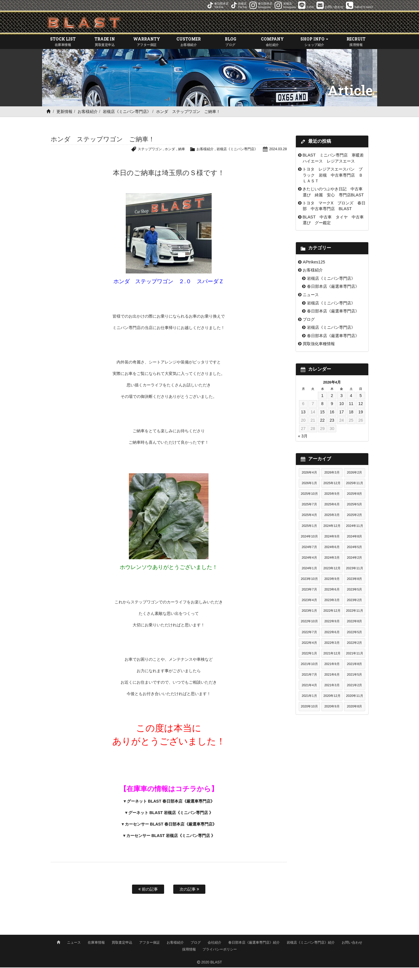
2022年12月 (331, 611)
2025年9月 (331, 494)
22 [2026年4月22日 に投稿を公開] (322, 421)
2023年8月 (354, 579)
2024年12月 (331, 526)
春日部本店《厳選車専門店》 (333, 287)
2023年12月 (331, 569)
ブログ (309, 320)
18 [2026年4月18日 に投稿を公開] (351, 412)
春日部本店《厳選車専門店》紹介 (254, 943)
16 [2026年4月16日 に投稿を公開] (332, 412)
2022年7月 (309, 632)
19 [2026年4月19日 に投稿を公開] (360, 412)
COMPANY (272, 42)
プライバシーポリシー (219, 950)
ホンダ (163, 150)
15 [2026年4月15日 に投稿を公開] (322, 412)
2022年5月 (354, 632)
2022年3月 (331, 643)
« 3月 (303, 437)
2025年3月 (331, 515)
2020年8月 (354, 707)
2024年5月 (354, 547)
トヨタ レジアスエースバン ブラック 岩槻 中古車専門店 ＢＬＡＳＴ (332, 176)
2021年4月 (309, 686)
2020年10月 (309, 707)
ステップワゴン (142, 150)
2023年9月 (331, 579)
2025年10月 (309, 494)
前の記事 (148, 890)
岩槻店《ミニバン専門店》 (127, 112)
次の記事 (189, 890)
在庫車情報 (96, 943)
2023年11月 (354, 569)
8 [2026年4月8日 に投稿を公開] (322, 404)
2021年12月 (331, 654)
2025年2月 (354, 515)
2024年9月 (331, 537)
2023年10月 (309, 579)
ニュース (311, 295)
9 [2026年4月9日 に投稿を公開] (332, 404)
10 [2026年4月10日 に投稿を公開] (341, 404)
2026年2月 (354, 473)
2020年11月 (354, 696)
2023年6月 (331, 590)
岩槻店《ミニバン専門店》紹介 (311, 943)
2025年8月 (354, 494)
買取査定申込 (122, 943)
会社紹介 (214, 943)
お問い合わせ (352, 943)
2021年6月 (331, 675)
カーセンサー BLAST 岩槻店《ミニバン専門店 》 (170, 836)
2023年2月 (354, 601)
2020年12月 (331, 696)
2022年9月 (331, 622)
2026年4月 (309, 473)
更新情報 (64, 112)
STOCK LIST (63, 42)
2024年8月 (354, 537)
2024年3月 (331, 558)
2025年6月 (331, 505)
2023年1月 (309, 611)
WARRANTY (147, 42)
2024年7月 (309, 547)
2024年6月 (331, 547)
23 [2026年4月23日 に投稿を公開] (332, 421)
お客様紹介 (88, 112)
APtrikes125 (314, 263)
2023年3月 (331, 601)
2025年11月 (354, 484)
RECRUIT (356, 42)
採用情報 (189, 950)
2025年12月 (331, 484)
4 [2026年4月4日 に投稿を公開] (351, 396)
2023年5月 (354, 590)
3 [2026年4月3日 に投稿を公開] (341, 396)
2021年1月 (309, 696)
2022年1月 (309, 654)
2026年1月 (309, 484)
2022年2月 (354, 643)
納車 (176, 150)
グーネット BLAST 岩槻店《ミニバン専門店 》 (170, 813)
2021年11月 (354, 654)
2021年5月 (354, 675)
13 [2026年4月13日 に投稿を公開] (303, 412)
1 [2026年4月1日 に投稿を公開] (322, 396)
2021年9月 (331, 664)
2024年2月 (354, 558)
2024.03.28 (277, 150)
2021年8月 (354, 664)
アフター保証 (149, 943)
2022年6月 (331, 632)
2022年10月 (309, 622)
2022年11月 (354, 611)
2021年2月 (354, 686)
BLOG (231, 42)
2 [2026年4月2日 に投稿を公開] (332, 396)
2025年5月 (354, 505)
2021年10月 (309, 664)
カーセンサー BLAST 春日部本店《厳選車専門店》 (171, 825)
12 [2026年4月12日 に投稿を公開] (360, 404)
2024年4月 (309, 558)
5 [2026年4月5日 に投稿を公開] (360, 396)
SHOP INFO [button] (314, 42)
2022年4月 (309, 643)
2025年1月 (309, 526)
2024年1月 (309, 569)
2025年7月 (309, 505)
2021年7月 (309, 675)
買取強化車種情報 (319, 344)
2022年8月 (354, 622)
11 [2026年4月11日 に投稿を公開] (351, 404)
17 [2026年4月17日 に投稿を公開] (341, 412)
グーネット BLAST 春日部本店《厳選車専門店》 (171, 802)
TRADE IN (105, 42)
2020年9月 (331, 707)
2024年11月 (354, 526)
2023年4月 (309, 601)
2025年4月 (309, 515)
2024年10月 (309, 537)
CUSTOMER (188, 42)
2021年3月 (331, 686)
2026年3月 (331, 473)
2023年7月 (309, 590)
